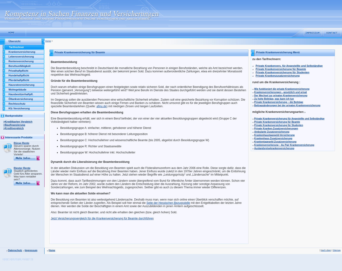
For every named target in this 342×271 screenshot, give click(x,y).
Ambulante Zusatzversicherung (271, 132)
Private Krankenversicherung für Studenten (282, 72)
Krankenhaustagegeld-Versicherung (274, 135)
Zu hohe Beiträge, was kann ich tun (274, 99)
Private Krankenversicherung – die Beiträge (278, 102)
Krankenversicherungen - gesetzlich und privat (280, 92)
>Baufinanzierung (14, 124)
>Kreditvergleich (13, 128)
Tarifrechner (16, 47)
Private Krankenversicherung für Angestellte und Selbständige (289, 118)
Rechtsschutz (17, 103)
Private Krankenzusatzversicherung (277, 75)
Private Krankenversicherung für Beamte (281, 69)
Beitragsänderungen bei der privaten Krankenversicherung (287, 105)
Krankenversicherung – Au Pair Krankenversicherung (284, 145)
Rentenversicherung (21, 61)
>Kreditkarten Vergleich (17, 121)
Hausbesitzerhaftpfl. (21, 94)
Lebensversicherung (21, 56)
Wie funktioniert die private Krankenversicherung (281, 89)
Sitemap (337, 250)
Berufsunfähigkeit (20, 66)
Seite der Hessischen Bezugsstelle (168, 203)
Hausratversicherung (21, 84)
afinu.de (101, 106)
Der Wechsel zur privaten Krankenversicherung (280, 95)
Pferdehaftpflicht (19, 80)
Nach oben (326, 250)
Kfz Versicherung (19, 108)
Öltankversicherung (21, 99)
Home (48, 41)
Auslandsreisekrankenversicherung (274, 148)
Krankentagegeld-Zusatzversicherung (275, 141)
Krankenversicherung (22, 51)
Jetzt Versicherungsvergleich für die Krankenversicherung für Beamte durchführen (102, 218)
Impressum (31, 250)
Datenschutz (15, 250)
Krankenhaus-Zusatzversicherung (273, 138)
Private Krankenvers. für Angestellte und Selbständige (289, 65)
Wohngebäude (17, 89)
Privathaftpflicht (18, 70)
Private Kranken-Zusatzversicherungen (276, 128)
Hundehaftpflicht (19, 75)
